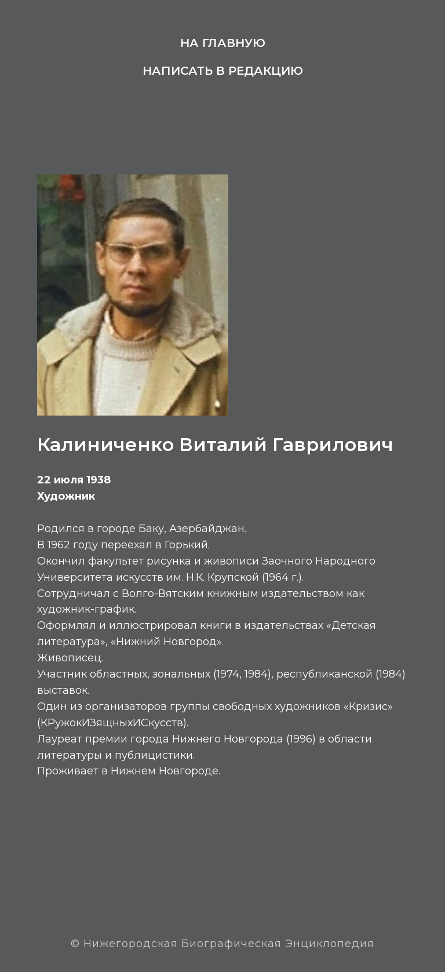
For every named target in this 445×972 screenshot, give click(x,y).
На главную (222, 43)
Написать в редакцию (223, 71)
